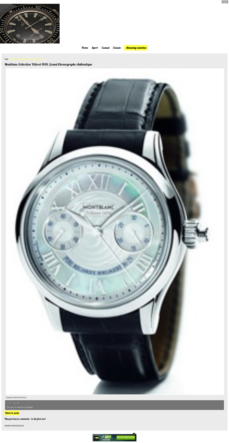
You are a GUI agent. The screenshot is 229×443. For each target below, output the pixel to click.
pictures (41, 59)
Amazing (12, 59)
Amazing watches (23, 59)
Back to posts (12, 413)
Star (16, 403)
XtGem (30, 407)
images (34, 59)
